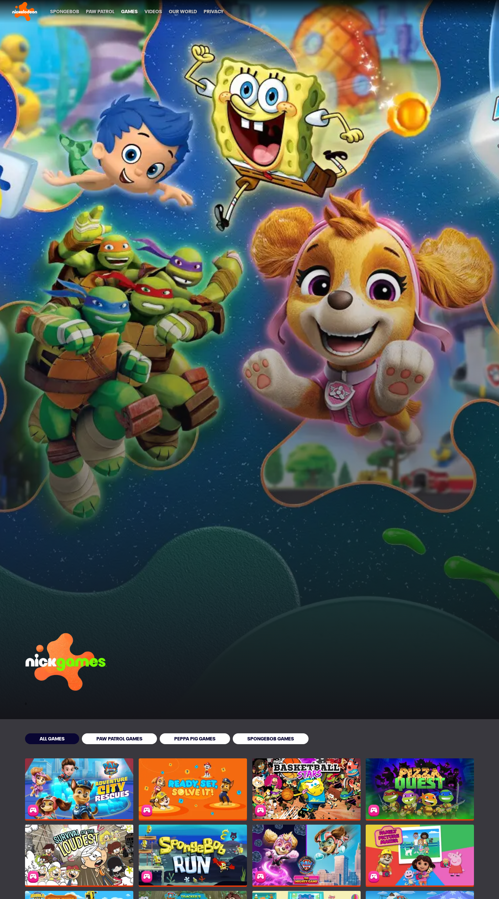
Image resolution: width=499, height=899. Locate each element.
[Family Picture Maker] (420, 855)
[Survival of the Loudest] (79, 855)
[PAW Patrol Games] (119, 738)
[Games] (129, 11)
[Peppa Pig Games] (195, 738)
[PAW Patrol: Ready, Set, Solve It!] (193, 788)
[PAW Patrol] (100, 11)
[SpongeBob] (65, 11)
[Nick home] (24, 11)
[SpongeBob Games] (271, 738)
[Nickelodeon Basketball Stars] (306, 788)
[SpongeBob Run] (193, 855)
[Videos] (153, 11)
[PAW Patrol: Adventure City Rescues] (79, 788)
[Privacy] (213, 11)
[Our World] (182, 11)
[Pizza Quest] (420, 788)
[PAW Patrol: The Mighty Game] (306, 855)
